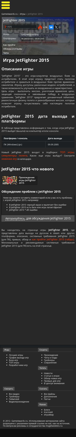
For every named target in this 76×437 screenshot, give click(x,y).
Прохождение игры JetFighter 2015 (27, 187)
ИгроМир (49, 423)
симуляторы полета (14, 162)
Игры (22, 13)
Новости (48, 381)
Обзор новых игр (53, 386)
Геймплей (14, 407)
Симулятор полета (29, 34)
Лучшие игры (16, 363)
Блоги (47, 417)
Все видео (14, 402)
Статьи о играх (51, 384)
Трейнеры (49, 368)
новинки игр (9, 166)
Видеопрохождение (19, 409)
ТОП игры (67, 159)
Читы (6, 52)
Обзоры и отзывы (12, 48)
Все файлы (49, 402)
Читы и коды (50, 365)
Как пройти (9, 44)
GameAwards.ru (9, 13)
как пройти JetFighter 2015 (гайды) (53, 247)
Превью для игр (52, 389)
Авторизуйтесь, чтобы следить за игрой (55, 21)
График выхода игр (19, 365)
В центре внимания (54, 391)
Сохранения (50, 370)
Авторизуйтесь (15, 225)
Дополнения (50, 404)
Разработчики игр (18, 373)
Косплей (48, 420)
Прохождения (51, 363)
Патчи (47, 407)
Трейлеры (14, 404)
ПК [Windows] (27, 38)
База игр (13, 368)
